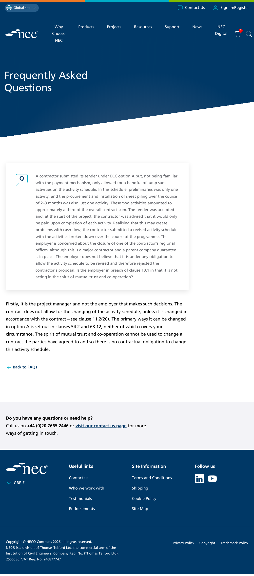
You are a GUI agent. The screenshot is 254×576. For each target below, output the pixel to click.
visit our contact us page (101, 425)
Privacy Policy (183, 543)
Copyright (207, 543)
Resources (143, 27)
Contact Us (191, 8)
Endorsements (82, 509)
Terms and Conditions (152, 478)
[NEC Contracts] (21, 33)
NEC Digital (221, 30)
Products (86, 27)
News (197, 27)
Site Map (140, 509)
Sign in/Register (231, 8)
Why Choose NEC (58, 34)
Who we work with (86, 488)
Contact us (78, 478)
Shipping (140, 488)
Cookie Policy (144, 498)
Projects (114, 27)
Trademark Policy (234, 543)
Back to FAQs (21, 367)
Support (172, 27)
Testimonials (80, 498)
